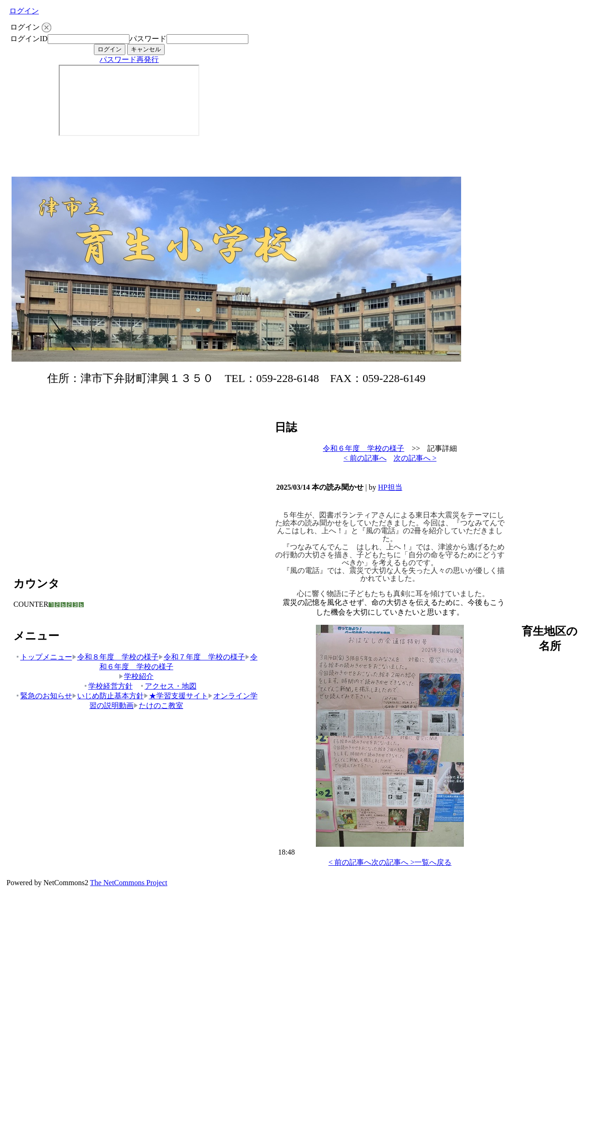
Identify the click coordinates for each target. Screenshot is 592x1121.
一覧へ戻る (432, 862)
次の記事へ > (415, 458)
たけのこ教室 (158, 705)
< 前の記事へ (365, 458)
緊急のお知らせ (43, 696)
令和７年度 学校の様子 (202, 657)
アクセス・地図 (168, 686)
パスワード (148, 39)
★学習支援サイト (176, 696)
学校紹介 (136, 676)
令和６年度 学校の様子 (363, 448)
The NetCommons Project (128, 883)
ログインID (29, 39)
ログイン (24, 11)
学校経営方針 (108, 686)
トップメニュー (43, 657)
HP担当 (390, 487)
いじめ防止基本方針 (108, 696)
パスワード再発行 (129, 59)
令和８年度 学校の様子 (115, 657)
